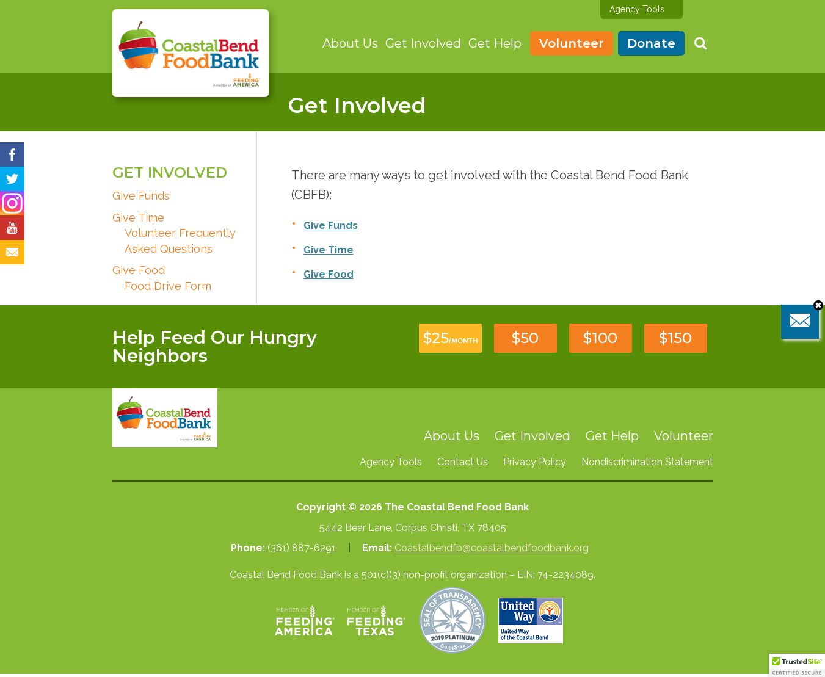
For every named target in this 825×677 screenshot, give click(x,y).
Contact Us (462, 462)
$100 (600, 338)
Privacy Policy (534, 462)
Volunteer (571, 43)
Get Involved (423, 43)
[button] (797, 665)
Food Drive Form (168, 286)
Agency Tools (636, 9)
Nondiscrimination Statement (647, 462)
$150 (675, 338)
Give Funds (141, 195)
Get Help (495, 43)
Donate (651, 43)
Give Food (138, 270)
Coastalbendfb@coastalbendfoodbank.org (491, 548)
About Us (350, 43)
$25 (450, 338)
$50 (525, 338)
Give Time (138, 217)
